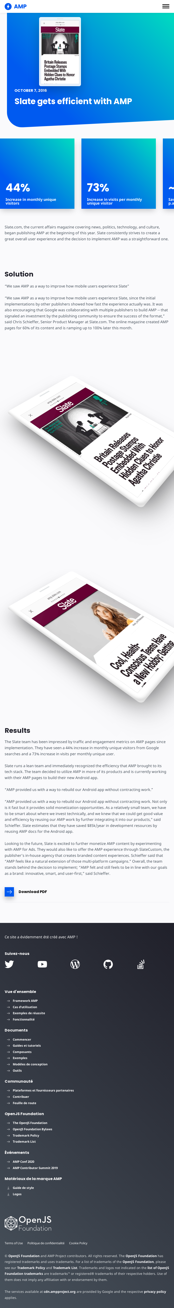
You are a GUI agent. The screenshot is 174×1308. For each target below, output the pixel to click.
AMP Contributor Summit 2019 (32, 1168)
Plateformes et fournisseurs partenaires (40, 1090)
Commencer (19, 1039)
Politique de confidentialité (47, 1243)
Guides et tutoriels (24, 1045)
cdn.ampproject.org (58, 1291)
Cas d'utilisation (22, 1007)
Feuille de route (21, 1103)
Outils (14, 1070)
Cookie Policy (79, 1243)
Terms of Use (14, 1243)
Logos (14, 1194)
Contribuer (18, 1097)
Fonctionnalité (21, 1019)
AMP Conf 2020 (20, 1161)
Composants (19, 1052)
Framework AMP (22, 1001)
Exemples (17, 1058)
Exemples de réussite (26, 1013)
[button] (165, 6)
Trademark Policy (23, 1135)
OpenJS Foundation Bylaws (29, 1129)
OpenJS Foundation (23, 1256)
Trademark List (21, 1141)
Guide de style (20, 1188)
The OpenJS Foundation (27, 1123)
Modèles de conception (27, 1064)
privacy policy (152, 1291)
